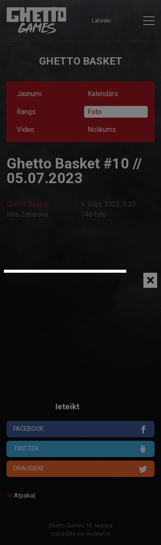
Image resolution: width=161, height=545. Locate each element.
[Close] (150, 280)
